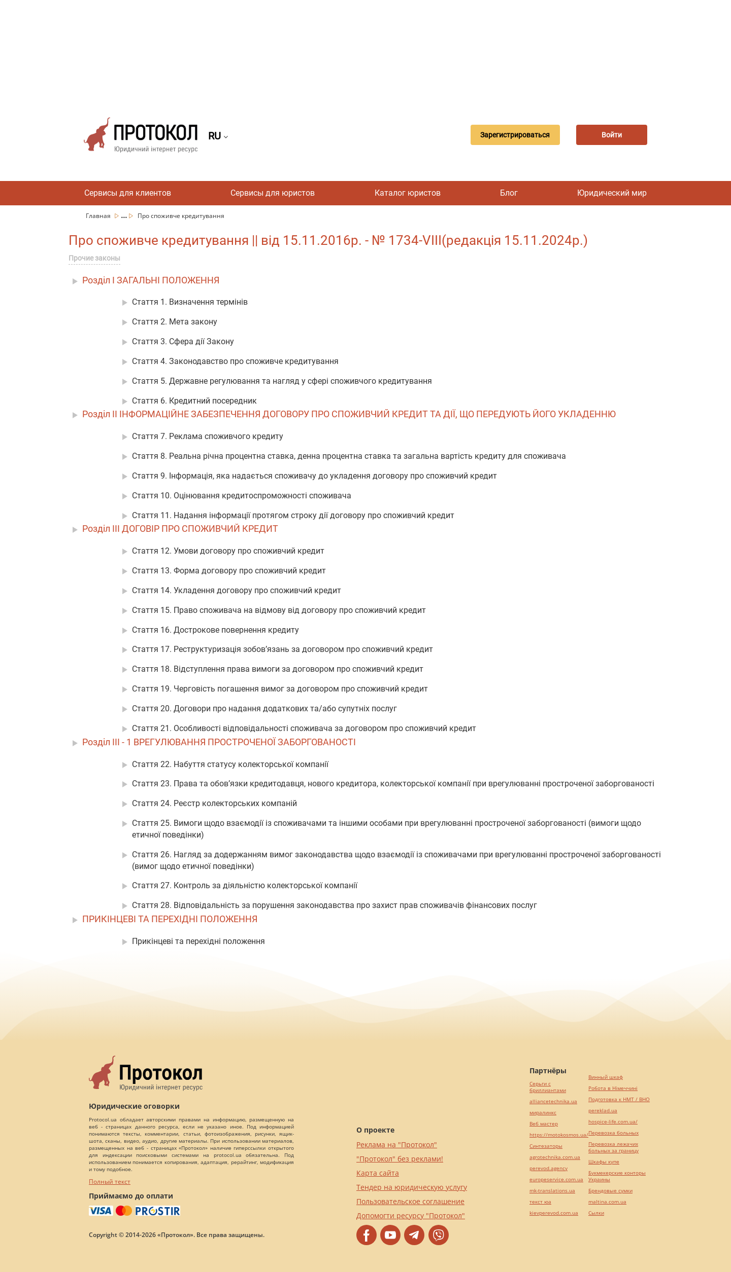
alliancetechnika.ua (553, 1101)
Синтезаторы (545, 1146)
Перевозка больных (613, 1133)
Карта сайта (377, 1173)
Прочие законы (94, 258)
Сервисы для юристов (272, 193)
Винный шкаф (605, 1077)
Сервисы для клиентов (127, 193)
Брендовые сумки (610, 1190)
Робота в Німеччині (613, 1088)
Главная (99, 215)
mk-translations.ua (552, 1190)
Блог (509, 193)
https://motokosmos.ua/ (558, 1135)
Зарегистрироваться (515, 135)
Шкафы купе (603, 1161)
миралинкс (542, 1112)
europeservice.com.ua (556, 1179)
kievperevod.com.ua (553, 1213)
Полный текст (109, 1181)
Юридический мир (612, 193)
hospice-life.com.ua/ (613, 1121)
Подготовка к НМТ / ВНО (619, 1099)
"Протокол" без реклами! (399, 1159)
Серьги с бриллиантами (547, 1087)
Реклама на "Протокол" (396, 1144)
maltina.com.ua (607, 1201)
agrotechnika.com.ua (554, 1157)
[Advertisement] (365, 50)
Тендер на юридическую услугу (411, 1187)
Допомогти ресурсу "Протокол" (410, 1215)
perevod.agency (548, 1168)
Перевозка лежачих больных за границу (613, 1147)
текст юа (540, 1201)
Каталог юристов (408, 193)
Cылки (596, 1213)
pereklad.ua (602, 1110)
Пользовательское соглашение (410, 1201)
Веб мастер (543, 1123)
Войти (612, 135)
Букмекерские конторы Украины (617, 1176)
